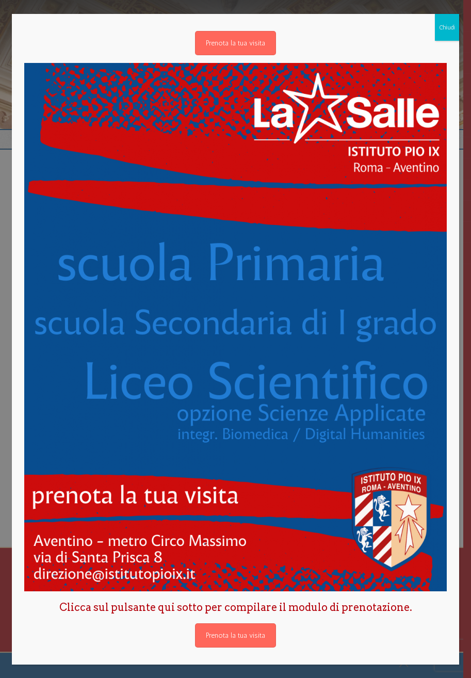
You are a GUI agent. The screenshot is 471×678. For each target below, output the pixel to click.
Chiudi (447, 27)
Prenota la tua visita (235, 43)
